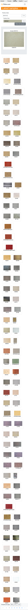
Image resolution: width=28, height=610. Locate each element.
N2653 (7, 312)
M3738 (7, 146)
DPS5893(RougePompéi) (9, 250)
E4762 (7, 457)
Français (9, 1)
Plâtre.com (5, 4)
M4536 (16, 271)
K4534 (6, 385)
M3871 (6, 333)
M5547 (16, 551)
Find (24, 15)
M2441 (15, 374)
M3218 (15, 74)
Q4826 (7, 499)
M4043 (6, 105)
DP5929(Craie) (16, 354)
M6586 (16, 291)
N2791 (7, 84)
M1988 (16, 385)
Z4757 (15, 530)
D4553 (14, 322)
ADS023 (17, 488)
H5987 (6, 291)
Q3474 (15, 478)
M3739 (16, 561)
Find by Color (6, 18)
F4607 (15, 208)
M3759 (6, 395)
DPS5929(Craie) (7, 416)
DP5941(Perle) (6, 94)
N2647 (7, 260)
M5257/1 (17, 499)
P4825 (18, 457)
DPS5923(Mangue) (7, 229)
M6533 (6, 405)
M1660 (16, 571)
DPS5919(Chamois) (8, 177)
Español (21, 1)
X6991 (6, 551)
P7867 (6, 540)
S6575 (6, 603)
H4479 (15, 302)
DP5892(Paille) (17, 416)
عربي (25, 1)
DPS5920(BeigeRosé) (18, 94)
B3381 (15, 63)
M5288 (17, 136)
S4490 (7, 468)
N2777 (15, 343)
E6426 (6, 447)
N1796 (6, 571)
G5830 (15, 333)
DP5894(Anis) (15, 364)
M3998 (17, 260)
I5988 (6, 437)
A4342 (6, 74)
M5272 (7, 198)
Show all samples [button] (20, 24)
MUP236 (17, 520)
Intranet (2, 1)
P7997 (7, 426)
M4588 (6, 302)
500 (15, 604)
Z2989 (16, 592)
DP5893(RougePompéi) (8, 509)
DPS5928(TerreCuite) (8, 239)
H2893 (6, 125)
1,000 (19, 604)
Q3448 (6, 582)
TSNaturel (6, 364)
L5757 (15, 395)
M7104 (16, 219)
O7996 (18, 426)
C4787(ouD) (16, 125)
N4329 (15, 156)
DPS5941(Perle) (17, 84)
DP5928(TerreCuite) (8, 167)
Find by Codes (5, 12)
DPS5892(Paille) (7, 520)
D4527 (6, 208)
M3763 (16, 405)
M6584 (6, 63)
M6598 (6, 115)
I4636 (16, 105)
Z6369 (16, 582)
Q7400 (16, 198)
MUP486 (7, 354)
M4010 (6, 592)
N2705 (7, 136)
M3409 (6, 156)
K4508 (16, 146)
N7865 (15, 540)
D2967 (18, 188)
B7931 (17, 447)
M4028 (15, 437)
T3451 (6, 322)
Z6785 (17, 312)
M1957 (16, 603)
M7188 (6, 530)
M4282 (16, 281)
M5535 (7, 343)
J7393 (7, 488)
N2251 (7, 478)
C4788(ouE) (18, 468)
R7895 (7, 271)
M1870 (6, 374)
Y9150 (7, 188)
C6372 (16, 115)
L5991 (7, 281)
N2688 (7, 219)
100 (12, 604)
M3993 (6, 561)
